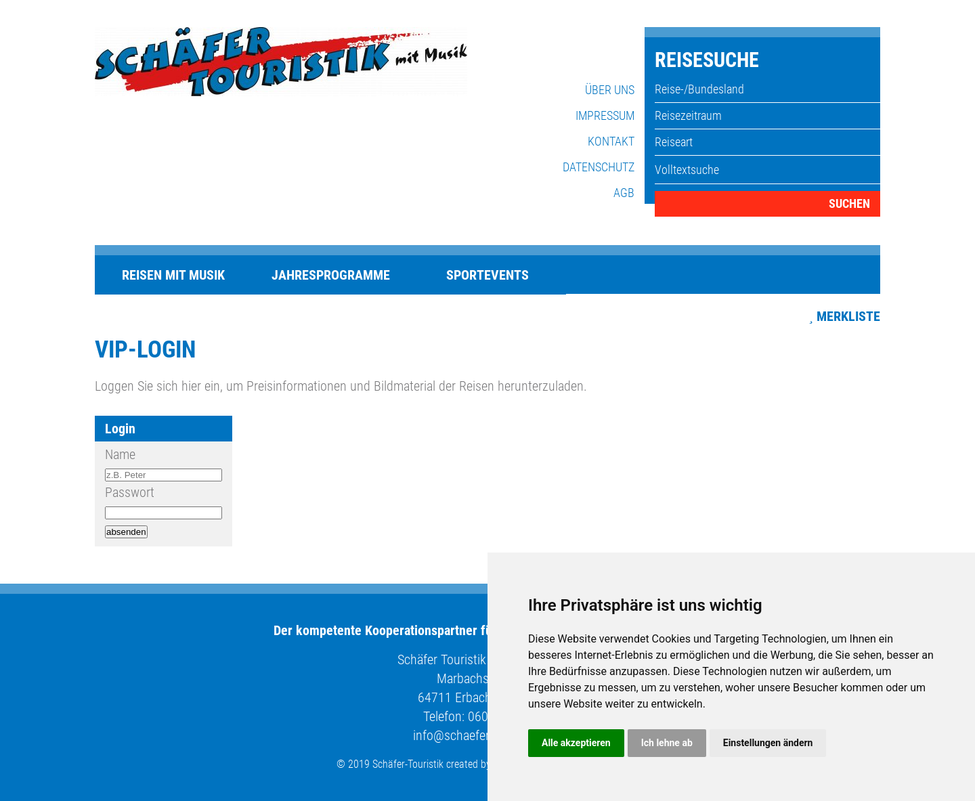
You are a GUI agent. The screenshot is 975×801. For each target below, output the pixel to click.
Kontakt (611, 141)
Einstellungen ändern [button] (768, 742)
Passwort (129, 492)
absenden (126, 532)
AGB (623, 193)
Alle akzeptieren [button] (576, 742)
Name (120, 454)
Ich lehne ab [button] (667, 742)
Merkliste (848, 316)
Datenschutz (598, 167)
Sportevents (487, 275)
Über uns (609, 90)
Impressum (605, 115)
